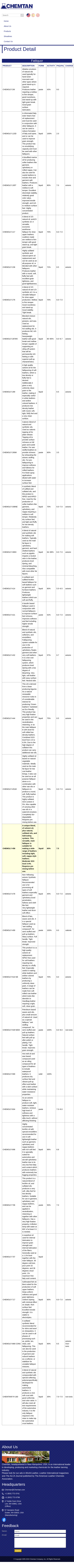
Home (6, 21)
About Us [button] (7, 26)
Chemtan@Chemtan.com (13, 1490)
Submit (18, 1551)
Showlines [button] (8, 36)
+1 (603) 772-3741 (11, 1494)
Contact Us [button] (8, 41)
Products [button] (7, 31)
